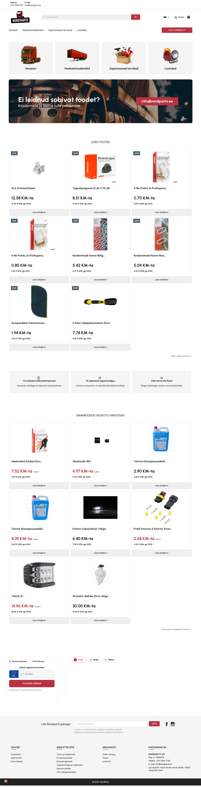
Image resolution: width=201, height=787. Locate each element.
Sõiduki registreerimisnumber (31, 669)
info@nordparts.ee (33, 5)
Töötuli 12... (17, 597)
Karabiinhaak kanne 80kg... (89, 255)
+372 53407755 (16, 5)
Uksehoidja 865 (82, 462)
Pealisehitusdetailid (32, 30)
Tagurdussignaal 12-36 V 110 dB (91, 188)
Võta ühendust (177, 30)
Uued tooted (16, 759)
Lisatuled (82, 30)
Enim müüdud (16, 763)
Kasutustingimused (64, 763)
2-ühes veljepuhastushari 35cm (91, 323)
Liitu (154, 725)
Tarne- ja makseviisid (66, 756)
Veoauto (13, 30)
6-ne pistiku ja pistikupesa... (28, 255)
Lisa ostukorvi (39, 212)
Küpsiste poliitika (64, 770)
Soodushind (16, 756)
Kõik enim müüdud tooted (177, 631)
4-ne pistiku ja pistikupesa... (150, 188)
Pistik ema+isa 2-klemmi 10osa (152, 529)
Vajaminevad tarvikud (60, 30)
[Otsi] (86, 17)
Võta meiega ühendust (66, 773)
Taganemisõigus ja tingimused (69, 766)
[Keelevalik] (167, 17)
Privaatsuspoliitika (64, 759)
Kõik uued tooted (181, 357)
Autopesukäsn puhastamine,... (29, 323)
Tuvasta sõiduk (31, 685)
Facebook (166, 725)
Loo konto (107, 763)
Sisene (105, 759)
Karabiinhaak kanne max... (150, 255)
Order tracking (109, 756)
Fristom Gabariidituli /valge (89, 529)
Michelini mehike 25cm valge (90, 597)
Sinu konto (109, 748)
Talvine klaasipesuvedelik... (150, 462)
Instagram (172, 725)
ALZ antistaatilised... (23, 188)
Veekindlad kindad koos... (26, 462)
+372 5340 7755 (163, 762)
